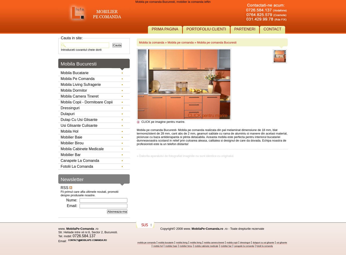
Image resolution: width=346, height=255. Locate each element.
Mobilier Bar (71, 155)
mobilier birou (186, 246)
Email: (72, 206)
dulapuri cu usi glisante (263, 242)
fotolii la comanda (265, 246)
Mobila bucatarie (74, 73)
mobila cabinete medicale (206, 246)
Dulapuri (68, 114)
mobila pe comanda (146, 242)
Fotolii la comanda (77, 166)
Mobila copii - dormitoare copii (87, 102)
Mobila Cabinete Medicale (82, 149)
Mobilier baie (71, 137)
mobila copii (232, 242)
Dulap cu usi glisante (79, 120)
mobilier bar (226, 246)
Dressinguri (70, 108)
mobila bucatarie (166, 242)
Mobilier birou (72, 143)
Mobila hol (69, 131)
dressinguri (245, 242)
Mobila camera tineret (80, 96)
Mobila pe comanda (181, 42)
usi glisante (281, 242)
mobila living (182, 242)
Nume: (71, 200)
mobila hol (158, 246)
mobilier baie (171, 246)
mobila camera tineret (214, 242)
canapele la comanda (244, 246)
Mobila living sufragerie (81, 85)
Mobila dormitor (74, 90)
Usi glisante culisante (79, 126)
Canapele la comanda (80, 161)
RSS (66, 188)
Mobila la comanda (151, 42)
